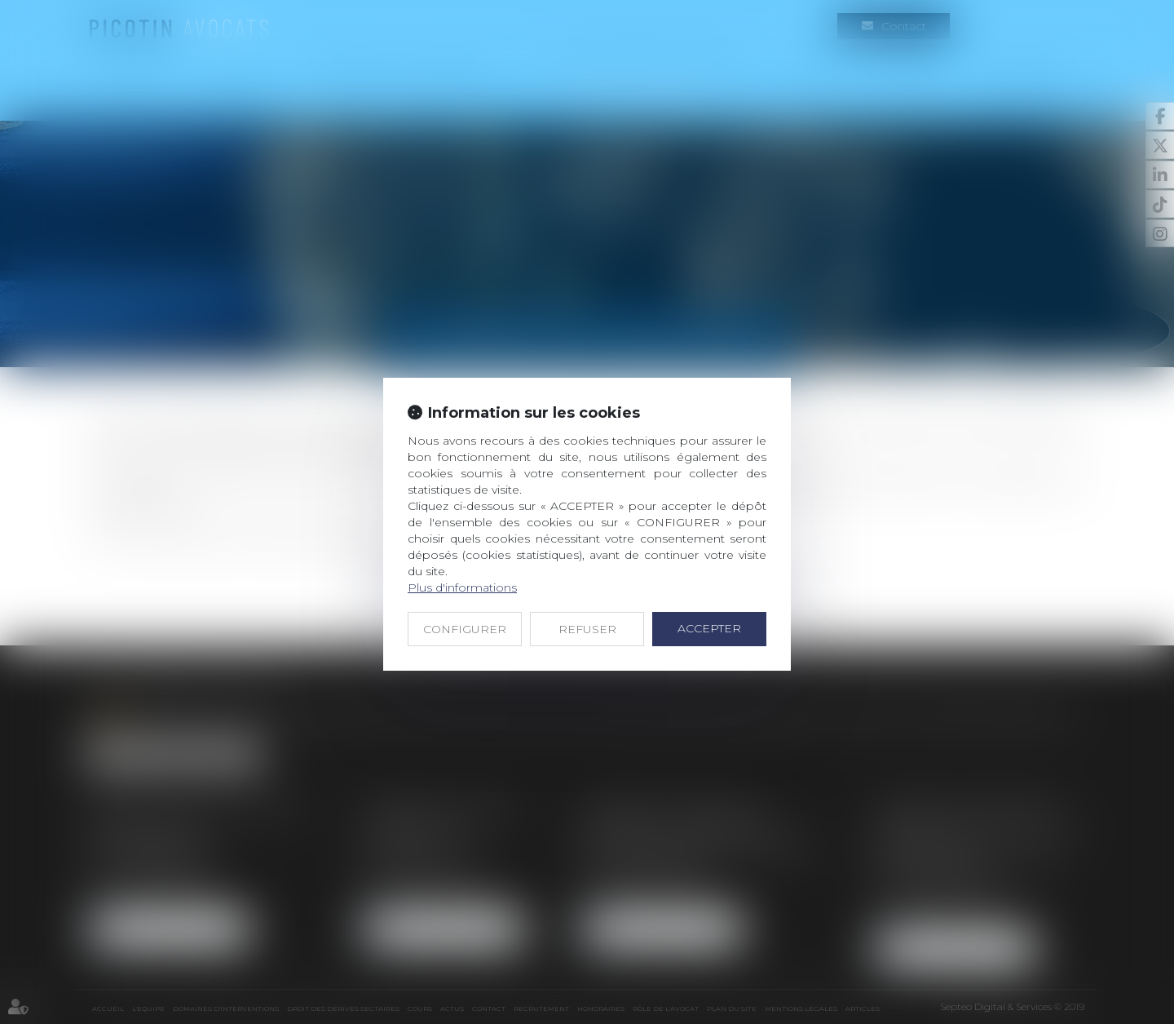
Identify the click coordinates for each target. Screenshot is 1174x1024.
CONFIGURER (464, 629)
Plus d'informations (462, 587)
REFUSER (587, 629)
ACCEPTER (709, 628)
